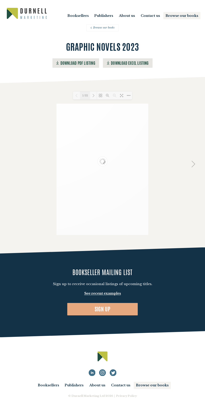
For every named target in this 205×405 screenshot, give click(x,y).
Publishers (103, 16)
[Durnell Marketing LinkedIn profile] (92, 372)
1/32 (85, 95)
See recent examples (102, 293)
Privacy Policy (126, 396)
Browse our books (182, 16)
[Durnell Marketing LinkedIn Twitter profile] (113, 372)
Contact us (150, 16)
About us (127, 16)
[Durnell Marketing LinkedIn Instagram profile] (102, 372)
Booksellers (78, 16)
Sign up (103, 308)
